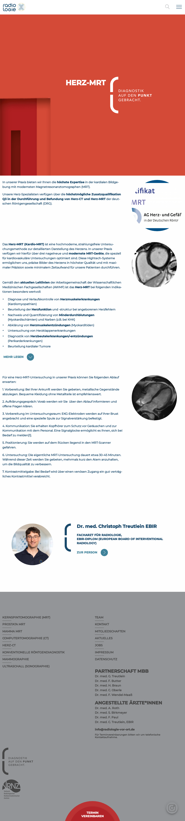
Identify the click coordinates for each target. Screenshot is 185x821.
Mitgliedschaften (110, 631)
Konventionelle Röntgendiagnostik (33, 652)
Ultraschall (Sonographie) (26, 666)
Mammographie (15, 659)
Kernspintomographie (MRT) (26, 617)
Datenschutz (106, 659)
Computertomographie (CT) (25, 638)
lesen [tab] (13, 357)
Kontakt (102, 624)
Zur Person (87, 552)
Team (99, 617)
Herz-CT (9, 645)
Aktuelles (104, 638)
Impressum (104, 652)
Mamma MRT (12, 631)
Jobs (99, 645)
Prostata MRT (13, 624)
